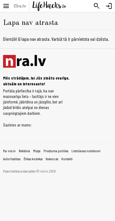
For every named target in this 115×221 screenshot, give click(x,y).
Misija (36, 151)
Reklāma (24, 151)
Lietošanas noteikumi (86, 151)
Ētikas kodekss (33, 159)
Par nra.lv (9, 151)
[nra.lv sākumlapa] (20, 6)
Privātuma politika (56, 151)
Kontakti (67, 159)
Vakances (52, 159)
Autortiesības (12, 159)
